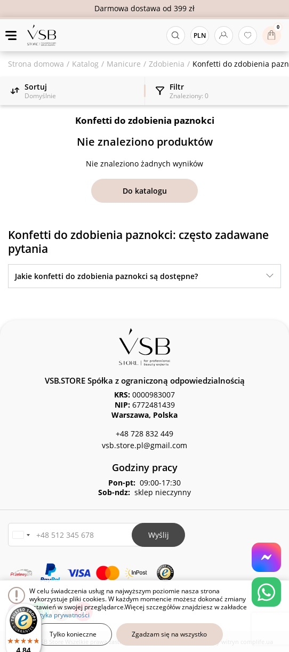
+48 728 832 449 (144, 433)
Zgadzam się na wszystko (169, 634)
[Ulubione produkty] (247, 35)
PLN (200, 35)
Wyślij (158, 535)
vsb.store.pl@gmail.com (144, 445)
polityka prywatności (59, 614)
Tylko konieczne (73, 634)
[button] (21, 534)
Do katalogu (145, 191)
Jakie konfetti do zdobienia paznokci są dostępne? (106, 276)
